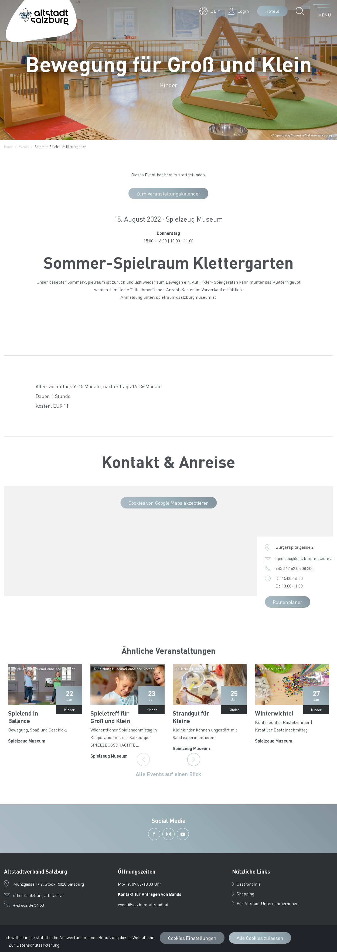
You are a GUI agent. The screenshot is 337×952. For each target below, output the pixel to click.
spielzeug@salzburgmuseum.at (304, 558)
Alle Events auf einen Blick (168, 774)
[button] (209, 11)
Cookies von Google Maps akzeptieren (168, 503)
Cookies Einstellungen (192, 938)
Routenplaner (287, 602)
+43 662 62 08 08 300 (294, 568)
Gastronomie (246, 884)
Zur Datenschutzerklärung (34, 945)
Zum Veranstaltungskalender (168, 193)
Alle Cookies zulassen (260, 938)
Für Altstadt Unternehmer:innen (265, 903)
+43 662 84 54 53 (28, 905)
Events (24, 146)
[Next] (193, 759)
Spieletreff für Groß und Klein (110, 716)
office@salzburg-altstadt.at (38, 895)
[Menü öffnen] (322, 11)
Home (8, 146)
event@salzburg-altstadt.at (143, 904)
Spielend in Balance (23, 716)
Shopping (243, 893)
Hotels (272, 11)
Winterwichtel (274, 713)
